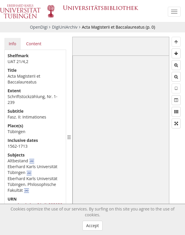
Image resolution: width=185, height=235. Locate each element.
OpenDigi (39, 27)
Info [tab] (12, 43)
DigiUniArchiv (64, 27)
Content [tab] (33, 43)
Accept (92, 225)
